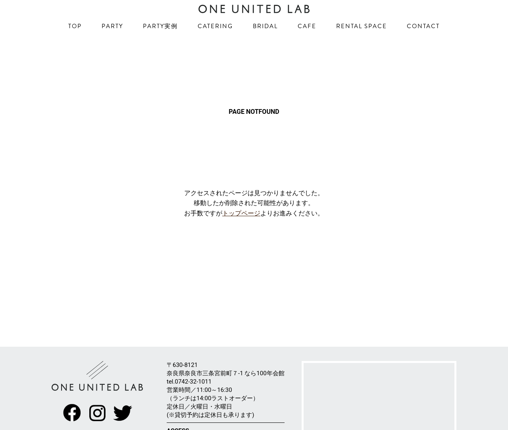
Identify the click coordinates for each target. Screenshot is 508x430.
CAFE (307, 43)
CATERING (215, 43)
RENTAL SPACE (361, 43)
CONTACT (423, 43)
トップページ (241, 243)
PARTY (112, 43)
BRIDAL (265, 43)
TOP (75, 43)
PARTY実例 (160, 43)
